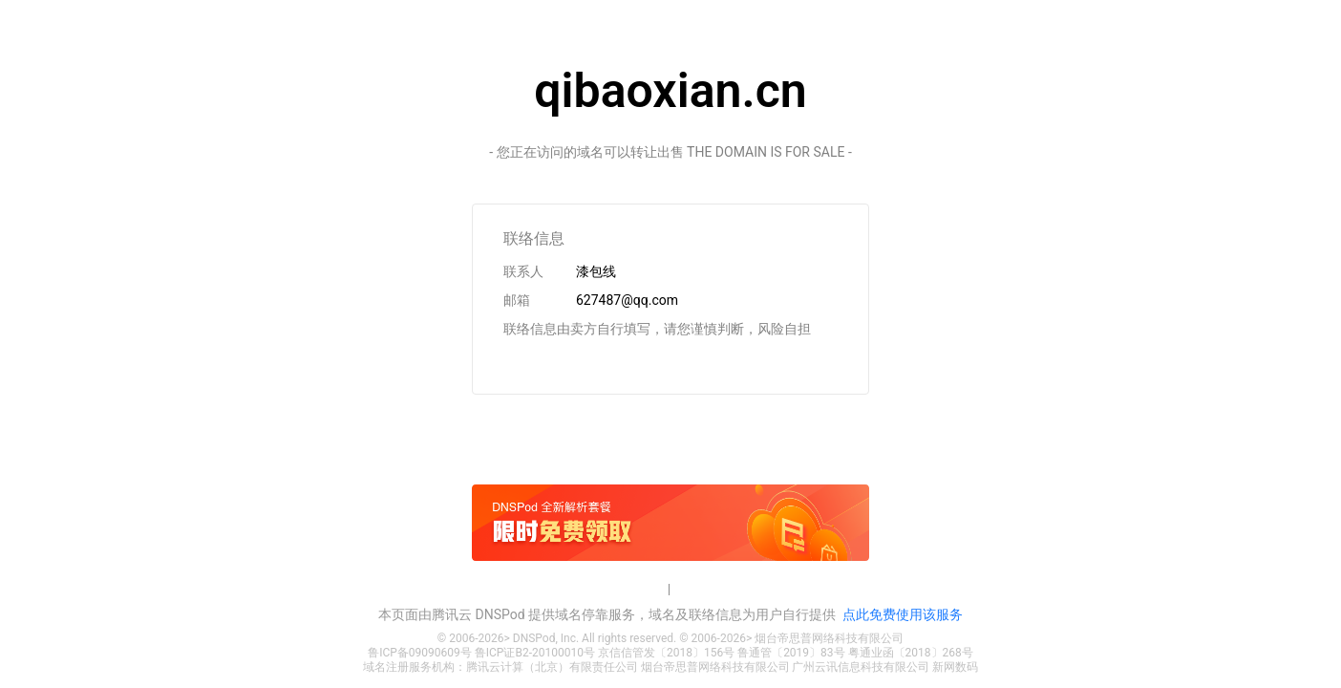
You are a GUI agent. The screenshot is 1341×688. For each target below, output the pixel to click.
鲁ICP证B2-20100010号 (535, 652)
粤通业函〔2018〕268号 (910, 652)
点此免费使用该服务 (902, 614)
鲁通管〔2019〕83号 (790, 652)
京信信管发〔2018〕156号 (666, 652)
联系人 (523, 271)
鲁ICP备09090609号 (420, 652)
